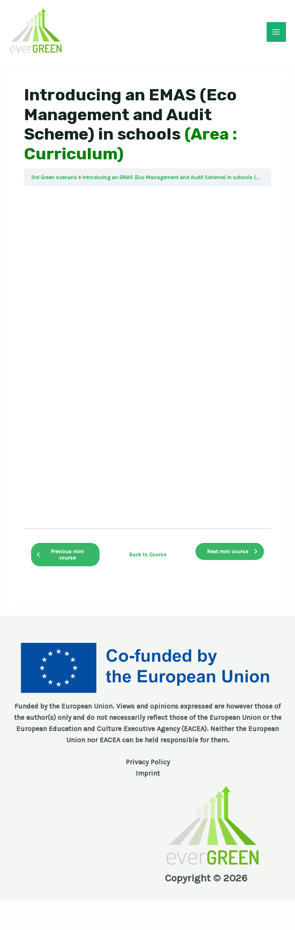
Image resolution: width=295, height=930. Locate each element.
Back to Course (147, 554)
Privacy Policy (148, 762)
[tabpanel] (147, 357)
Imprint (148, 773)
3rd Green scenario (54, 177)
